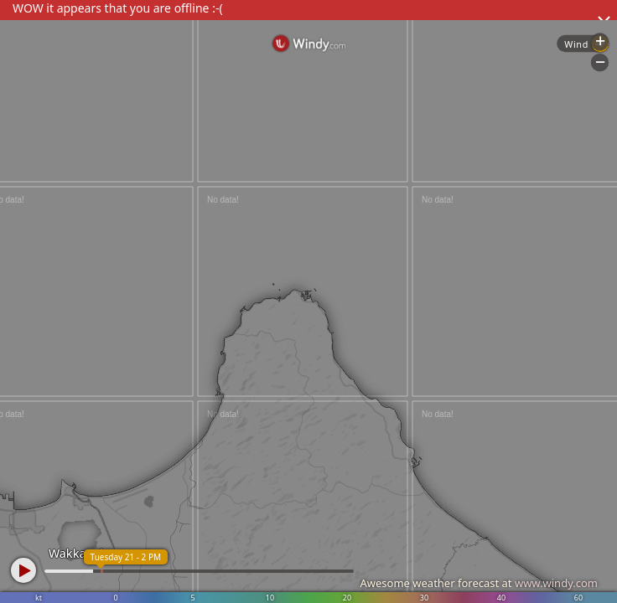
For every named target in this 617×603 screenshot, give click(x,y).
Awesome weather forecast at (479, 582)
